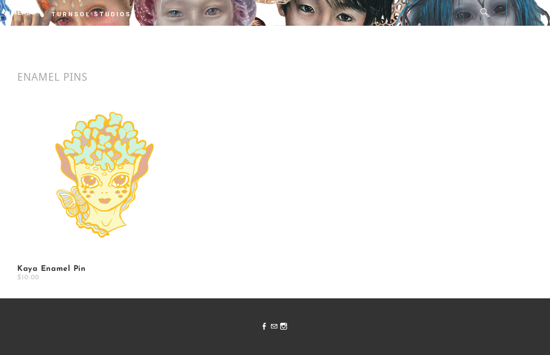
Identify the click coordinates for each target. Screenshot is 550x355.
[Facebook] (264, 327)
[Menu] (21, 13)
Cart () (529, 13)
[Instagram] (283, 327)
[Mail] (274, 327)
